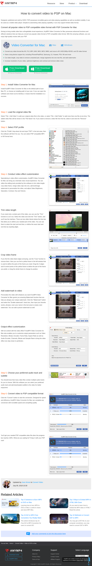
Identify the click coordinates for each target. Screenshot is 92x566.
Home (11, 543)
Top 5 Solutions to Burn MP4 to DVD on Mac (31, 501)
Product (72, 3)
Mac (54, 45)
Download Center (13, 555)
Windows (68, 45)
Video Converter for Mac (28, 45)
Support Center (55, 554)
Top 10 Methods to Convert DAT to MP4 (79, 516)
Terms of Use (36, 559)
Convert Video (38, 482)
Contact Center (55, 556)
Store (62, 3)
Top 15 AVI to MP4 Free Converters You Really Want (31, 516)
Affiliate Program (55, 559)
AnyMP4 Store (12, 559)
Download (83, 3)
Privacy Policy (36, 556)
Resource (51, 3)
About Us (34, 554)
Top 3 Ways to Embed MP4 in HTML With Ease (80, 501)
